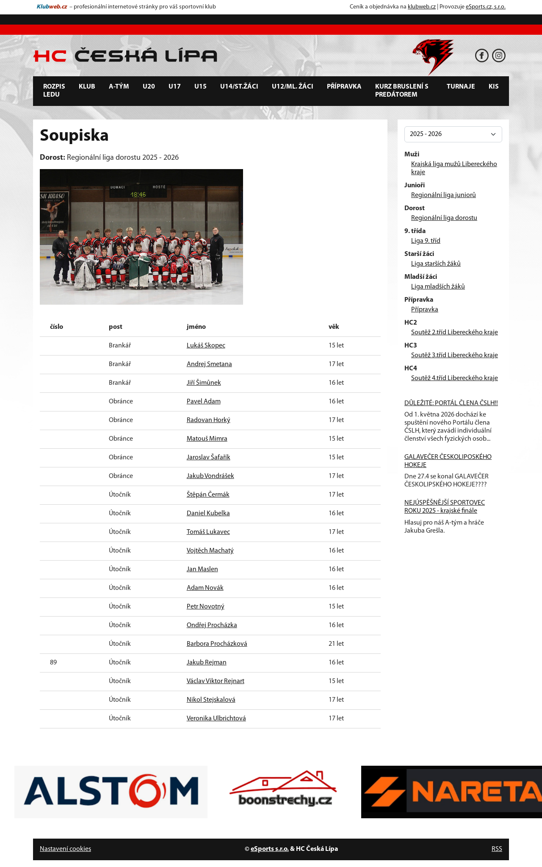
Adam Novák (205, 588)
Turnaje (461, 86)
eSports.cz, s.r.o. (486, 7)
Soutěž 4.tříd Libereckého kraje (454, 378)
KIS (494, 86)
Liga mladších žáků (438, 286)
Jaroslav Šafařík (208, 457)
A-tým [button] (119, 86)
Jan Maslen (202, 569)
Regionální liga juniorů (443, 195)
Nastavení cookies (65, 849)
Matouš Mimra (207, 439)
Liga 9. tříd (425, 241)
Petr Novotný (205, 606)
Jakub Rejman (207, 662)
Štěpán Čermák (208, 495)
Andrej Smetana (209, 364)
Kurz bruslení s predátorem (402, 90)
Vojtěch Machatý (210, 550)
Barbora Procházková (217, 644)
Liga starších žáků (436, 264)
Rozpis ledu (54, 90)
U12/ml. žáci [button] (292, 86)
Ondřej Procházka (212, 625)
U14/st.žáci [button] (239, 86)
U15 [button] (200, 86)
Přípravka (424, 309)
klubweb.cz (422, 7)
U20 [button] (149, 86)
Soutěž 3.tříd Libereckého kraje (454, 355)
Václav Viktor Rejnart (215, 681)
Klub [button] (87, 86)
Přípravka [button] (344, 86)
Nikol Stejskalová (211, 700)
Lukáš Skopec (206, 345)
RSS (497, 849)
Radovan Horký (208, 420)
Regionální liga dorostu (444, 218)
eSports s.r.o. (270, 849)
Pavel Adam (204, 401)
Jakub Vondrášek (210, 476)
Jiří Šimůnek (204, 383)
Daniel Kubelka (208, 513)
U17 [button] (175, 86)
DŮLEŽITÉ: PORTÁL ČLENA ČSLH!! (451, 403)
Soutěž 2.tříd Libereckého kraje (454, 332)
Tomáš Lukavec (208, 532)
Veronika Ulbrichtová (216, 718)
